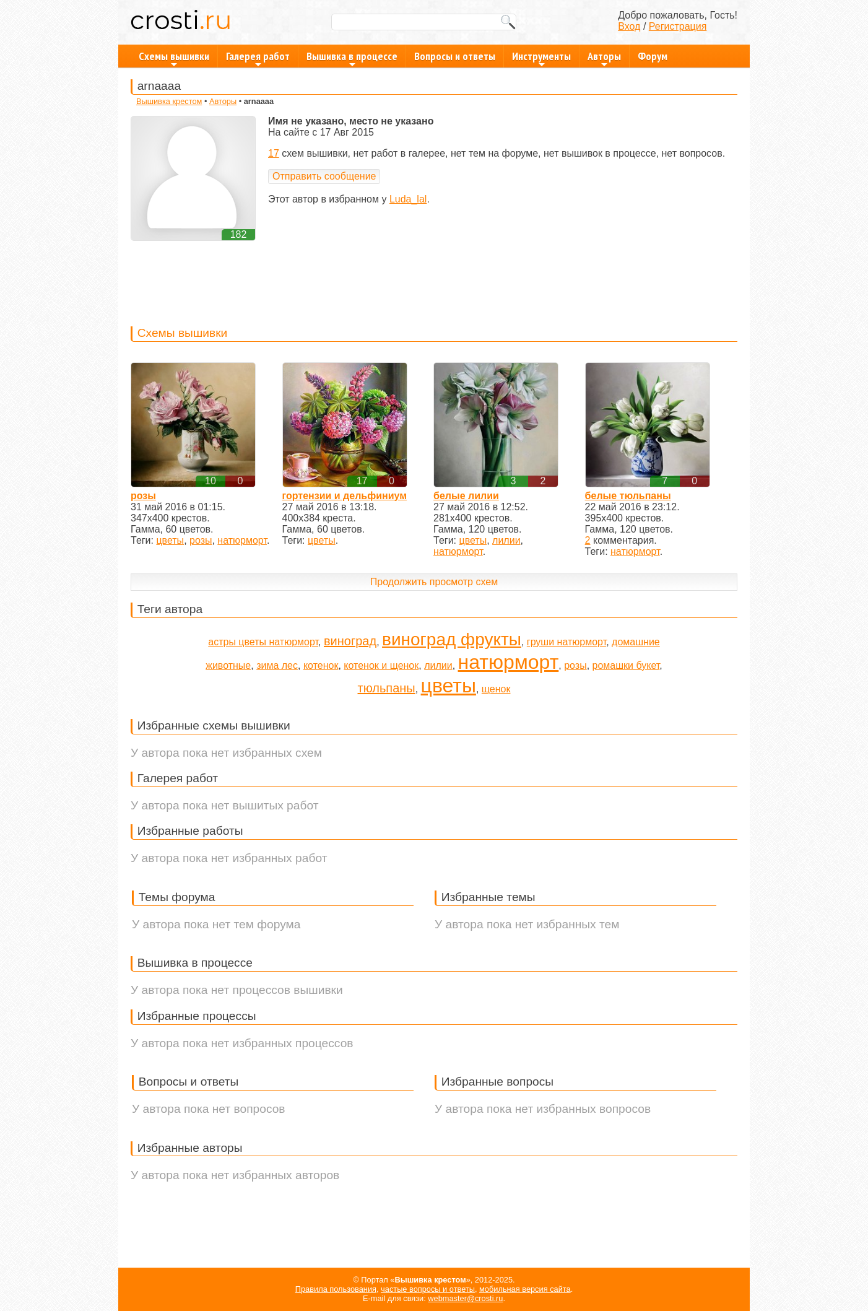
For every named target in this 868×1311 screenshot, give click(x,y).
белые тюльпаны (628, 495)
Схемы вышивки (174, 58)
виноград (350, 641)
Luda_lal (408, 199)
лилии (506, 540)
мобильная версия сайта (525, 1289)
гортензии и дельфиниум (344, 495)
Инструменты (541, 58)
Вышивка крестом (169, 101)
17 (273, 153)
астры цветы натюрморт (263, 642)
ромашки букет (626, 665)
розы (143, 495)
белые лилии (466, 495)
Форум (652, 56)
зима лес (277, 665)
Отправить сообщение (324, 176)
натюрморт (242, 540)
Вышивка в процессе (351, 58)
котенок (321, 665)
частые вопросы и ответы (428, 1289)
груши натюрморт (566, 642)
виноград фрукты (451, 639)
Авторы (604, 58)
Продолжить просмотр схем (434, 582)
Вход (629, 26)
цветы (170, 540)
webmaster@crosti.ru (465, 1298)
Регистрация (678, 26)
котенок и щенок (381, 665)
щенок (496, 689)
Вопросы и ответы (454, 56)
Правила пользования (335, 1289)
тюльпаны (386, 688)
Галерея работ (258, 58)
